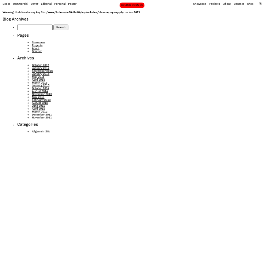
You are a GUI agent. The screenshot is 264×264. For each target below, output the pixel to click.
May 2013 (38, 97)
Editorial (46, 4)
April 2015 (38, 79)
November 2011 (42, 117)
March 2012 (39, 111)
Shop (250, 4)
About (227, 4)
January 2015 (40, 85)
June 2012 (38, 105)
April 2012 (38, 108)
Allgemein (38, 131)
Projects (215, 4)
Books (6, 4)
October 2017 (40, 65)
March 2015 (39, 82)
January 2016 (40, 74)
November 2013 (42, 94)
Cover (34, 4)
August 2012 (40, 102)
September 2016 (42, 71)
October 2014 (40, 88)
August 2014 (40, 91)
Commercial (21, 4)
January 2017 (40, 68)
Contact (239, 4)
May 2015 (38, 76)
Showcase (199, 4)
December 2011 (42, 114)
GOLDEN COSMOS (132, 5)
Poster (72, 4)
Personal (59, 4)
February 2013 (41, 100)
